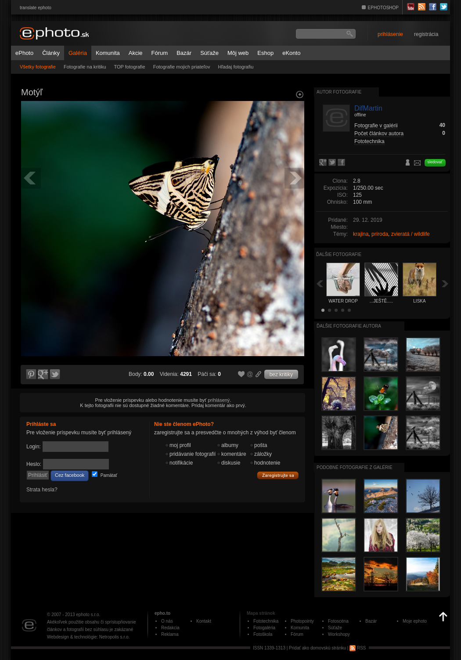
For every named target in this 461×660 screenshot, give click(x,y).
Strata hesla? (42, 490)
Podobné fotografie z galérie (355, 467)
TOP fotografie (129, 66)
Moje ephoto (415, 621)
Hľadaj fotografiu (235, 66)
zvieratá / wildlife (410, 234)
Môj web (238, 53)
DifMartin (368, 108)
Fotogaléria (264, 627)
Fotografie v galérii (376, 126)
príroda (379, 234)
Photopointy (302, 621)
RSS (357, 648)
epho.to (162, 613)
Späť (320, 283)
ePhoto (24, 53)
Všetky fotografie (38, 66)
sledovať (435, 162)
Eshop (265, 53)
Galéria (77, 53)
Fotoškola (262, 634)
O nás (167, 621)
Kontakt (203, 621)
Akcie (136, 53)
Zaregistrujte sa (278, 476)
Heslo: (33, 464)
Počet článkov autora (378, 133)
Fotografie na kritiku (85, 66)
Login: (33, 447)
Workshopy (339, 634)
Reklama (169, 634)
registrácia (426, 34)
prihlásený (219, 400)
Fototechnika (369, 141)
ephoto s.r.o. (88, 614)
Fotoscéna (338, 621)
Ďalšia (445, 283)
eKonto (291, 53)
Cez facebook (69, 475)
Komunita (108, 53)
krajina (360, 234)
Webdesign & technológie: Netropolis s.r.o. (88, 637)
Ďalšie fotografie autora (349, 326)
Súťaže (209, 53)
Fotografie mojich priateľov (181, 66)
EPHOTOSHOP (383, 7)
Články (51, 53)
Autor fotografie (339, 92)
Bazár (183, 53)
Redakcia (170, 627)
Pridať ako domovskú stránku (317, 648)
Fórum (159, 53)
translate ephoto (35, 7)
